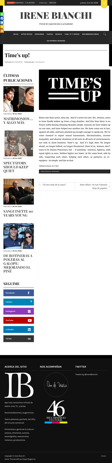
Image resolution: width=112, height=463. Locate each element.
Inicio (15, 34)
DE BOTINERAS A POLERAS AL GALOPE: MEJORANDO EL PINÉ (17, 263)
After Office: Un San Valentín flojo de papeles (93, 186)
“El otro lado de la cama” (54, 184)
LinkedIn (10, 329)
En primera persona (56, 41)
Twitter (9, 302)
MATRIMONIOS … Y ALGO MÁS (19, 3)
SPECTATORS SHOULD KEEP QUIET (15, 166)
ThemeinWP (15, 459)
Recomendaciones (90, 34)
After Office (26, 34)
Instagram (10, 311)
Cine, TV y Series (72, 34)
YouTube (9, 320)
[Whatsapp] (2, 14)
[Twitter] (2, 22)
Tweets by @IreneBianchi (86, 374)
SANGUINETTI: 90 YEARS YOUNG (18, 213)
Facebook (10, 293)
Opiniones (39, 34)
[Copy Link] (2, 27)
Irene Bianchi (56, 15)
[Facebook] (2, 18)
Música (58, 34)
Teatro (50, 34)
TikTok (9, 338)
